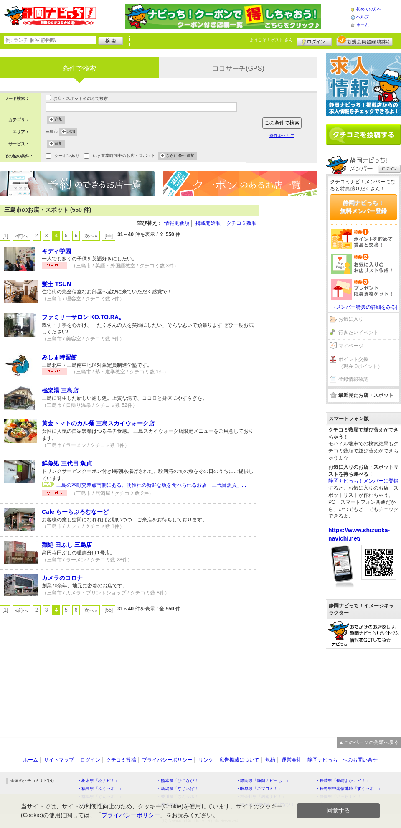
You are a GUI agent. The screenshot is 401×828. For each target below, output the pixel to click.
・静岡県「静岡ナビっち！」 (263, 780)
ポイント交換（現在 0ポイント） (360, 362)
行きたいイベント (358, 332)
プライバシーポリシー (167, 760)
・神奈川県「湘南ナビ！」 (261, 796)
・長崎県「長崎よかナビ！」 (342, 780)
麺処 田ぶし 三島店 (67, 544)
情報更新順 (176, 223)
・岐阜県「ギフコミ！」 (259, 788)
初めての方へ (368, 9)
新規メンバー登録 (364, 40)
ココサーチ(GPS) (238, 68)
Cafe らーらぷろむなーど (75, 511)
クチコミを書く (363, 134)
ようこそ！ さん (271, 40)
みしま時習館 (59, 357)
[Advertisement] (292, 230)
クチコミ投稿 (121, 760)
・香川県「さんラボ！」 (180, 796)
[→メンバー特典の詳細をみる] (364, 307)
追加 (58, 120)
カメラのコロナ (62, 577)
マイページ (350, 346)
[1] (5, 236)
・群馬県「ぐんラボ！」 (100, 796)
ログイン (314, 40)
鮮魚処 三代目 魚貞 (67, 463)
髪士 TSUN (56, 284)
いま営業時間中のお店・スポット (124, 156)
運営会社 (292, 760)
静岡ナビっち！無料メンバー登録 (363, 206)
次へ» (90, 236)
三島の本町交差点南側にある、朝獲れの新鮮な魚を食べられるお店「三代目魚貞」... (151, 485)
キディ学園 (56, 251)
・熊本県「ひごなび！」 (180, 780)
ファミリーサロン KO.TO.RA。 (83, 317)
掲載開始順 (208, 223)
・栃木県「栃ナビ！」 (98, 780)
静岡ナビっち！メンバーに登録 (363, 481)
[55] (108, 236)
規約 (270, 760)
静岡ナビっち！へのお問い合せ (342, 760)
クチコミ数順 (241, 223)
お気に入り (350, 319)
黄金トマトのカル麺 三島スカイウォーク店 (98, 423)
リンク (205, 760)
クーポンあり (66, 156)
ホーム (362, 25)
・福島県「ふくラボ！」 (100, 788)
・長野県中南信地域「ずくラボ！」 (348, 788)
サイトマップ (59, 760)
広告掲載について (239, 760)
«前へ (21, 236)
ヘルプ (362, 17)
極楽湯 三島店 (60, 390)
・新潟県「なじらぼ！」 (180, 788)
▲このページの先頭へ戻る (369, 742)
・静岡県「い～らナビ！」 (340, 796)
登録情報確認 (353, 379)
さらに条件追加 (180, 156)
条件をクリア (281, 135)
